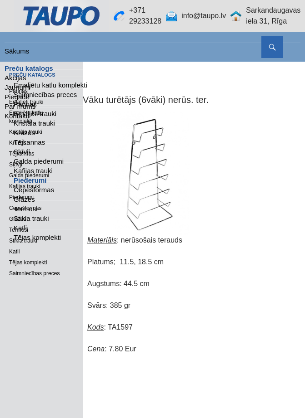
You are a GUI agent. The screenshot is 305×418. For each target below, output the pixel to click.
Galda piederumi (39, 161)
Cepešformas (34, 190)
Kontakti (17, 116)
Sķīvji (22, 152)
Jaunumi (17, 87)
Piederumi (30, 180)
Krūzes (24, 132)
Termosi (26, 209)
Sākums (17, 51)
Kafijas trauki (33, 171)
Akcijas (15, 78)
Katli (20, 228)
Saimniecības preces (34, 273)
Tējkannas (29, 142)
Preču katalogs (29, 68)
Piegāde (17, 97)
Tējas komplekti (37, 237)
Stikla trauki (31, 218)
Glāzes (24, 199)
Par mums (20, 106)
